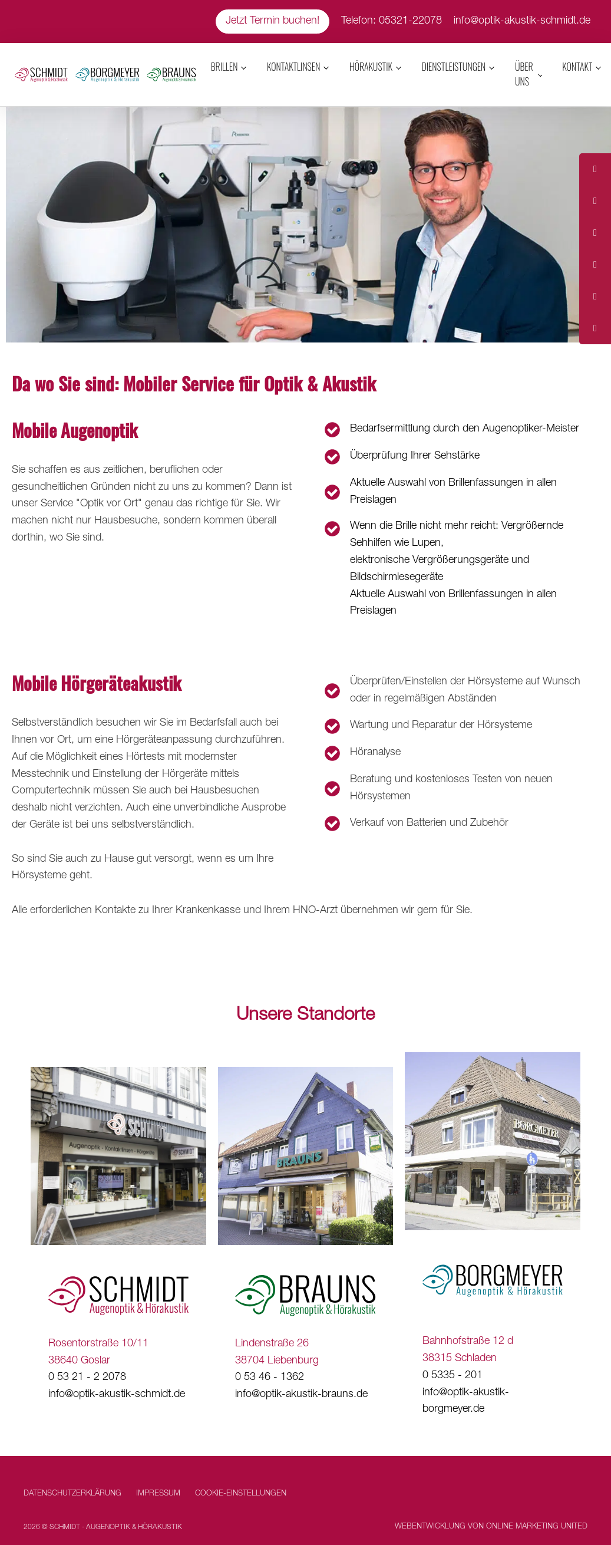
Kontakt (577, 67)
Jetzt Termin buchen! (272, 21)
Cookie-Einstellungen (240, 1494)
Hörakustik (370, 67)
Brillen (224, 67)
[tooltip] (595, 169)
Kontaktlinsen (293, 67)
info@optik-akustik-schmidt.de (522, 21)
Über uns (524, 74)
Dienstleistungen (454, 67)
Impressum (158, 1494)
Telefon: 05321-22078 (391, 21)
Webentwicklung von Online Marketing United (491, 1527)
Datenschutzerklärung (72, 1494)
